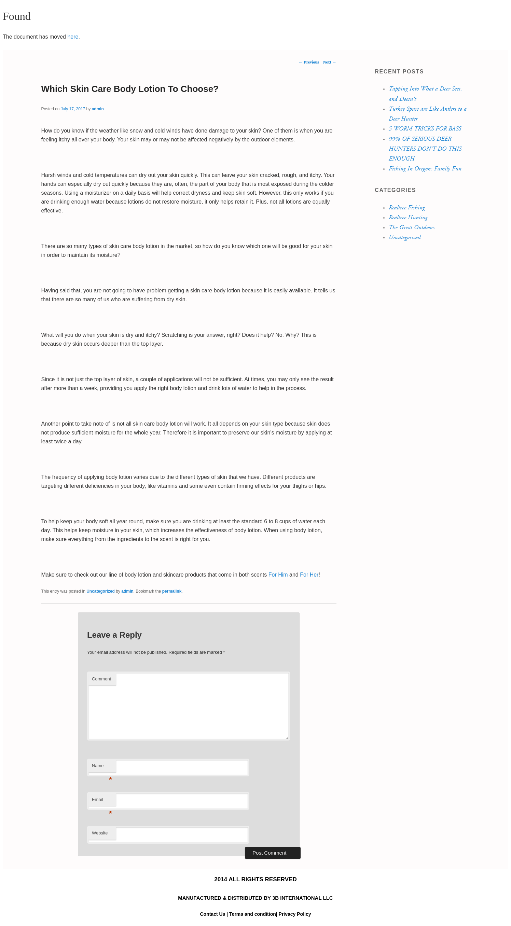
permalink (172, 591)
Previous (309, 62)
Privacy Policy (295, 914)
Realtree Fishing (406, 207)
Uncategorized (100, 591)
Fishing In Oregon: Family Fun (424, 168)
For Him (278, 575)
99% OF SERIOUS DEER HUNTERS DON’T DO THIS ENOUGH (424, 149)
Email (102, 801)
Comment (101, 678)
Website (100, 832)
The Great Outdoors (411, 227)
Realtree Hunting (407, 217)
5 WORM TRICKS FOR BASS (424, 128)
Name (102, 767)
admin (98, 109)
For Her (309, 575)
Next (329, 62)
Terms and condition (252, 914)
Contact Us (213, 914)
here (72, 37)
